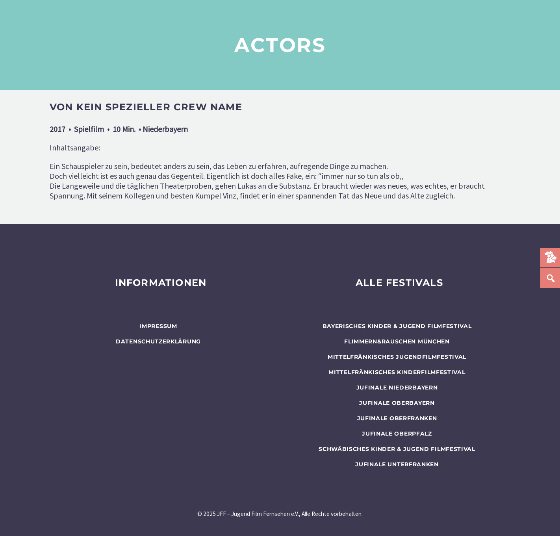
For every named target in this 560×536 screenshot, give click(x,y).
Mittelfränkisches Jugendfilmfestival (397, 356)
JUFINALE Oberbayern (396, 402)
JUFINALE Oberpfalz (397, 433)
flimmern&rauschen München (397, 341)
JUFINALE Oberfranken (397, 418)
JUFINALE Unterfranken (397, 464)
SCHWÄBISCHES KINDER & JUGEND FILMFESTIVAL (397, 449)
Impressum (158, 326)
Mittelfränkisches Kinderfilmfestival (396, 372)
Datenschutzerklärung (158, 341)
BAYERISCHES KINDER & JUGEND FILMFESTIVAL (397, 326)
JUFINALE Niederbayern (397, 387)
